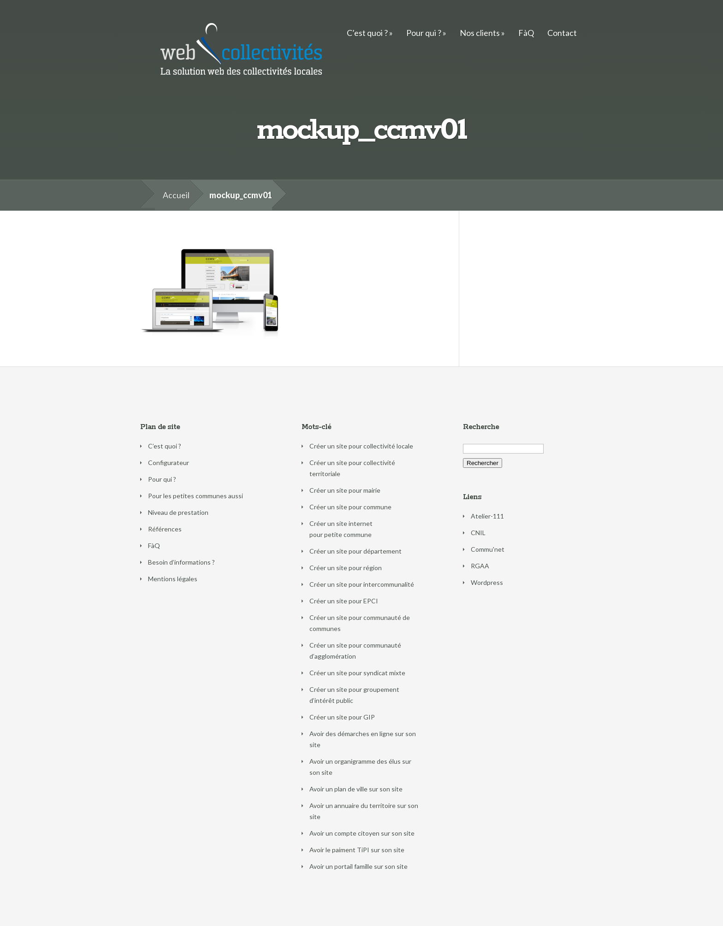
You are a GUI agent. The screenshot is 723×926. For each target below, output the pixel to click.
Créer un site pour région (345, 568)
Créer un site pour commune (350, 507)
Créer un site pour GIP (342, 717)
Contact (562, 33)
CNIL (478, 533)
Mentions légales (172, 579)
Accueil (176, 195)
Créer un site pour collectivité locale (361, 446)
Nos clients (480, 33)
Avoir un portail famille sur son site (358, 866)
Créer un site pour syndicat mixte (357, 673)
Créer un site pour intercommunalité (361, 584)
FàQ (526, 33)
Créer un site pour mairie (344, 490)
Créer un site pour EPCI (343, 601)
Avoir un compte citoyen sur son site (362, 833)
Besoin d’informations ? (181, 562)
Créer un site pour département (355, 551)
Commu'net (487, 549)
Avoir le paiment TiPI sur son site (356, 850)
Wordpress (487, 582)
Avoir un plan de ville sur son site (356, 789)
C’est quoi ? (367, 33)
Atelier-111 (487, 516)
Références (165, 529)
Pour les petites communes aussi (195, 496)
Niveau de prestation (178, 512)
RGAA (480, 566)
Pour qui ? (423, 33)
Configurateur (168, 462)
